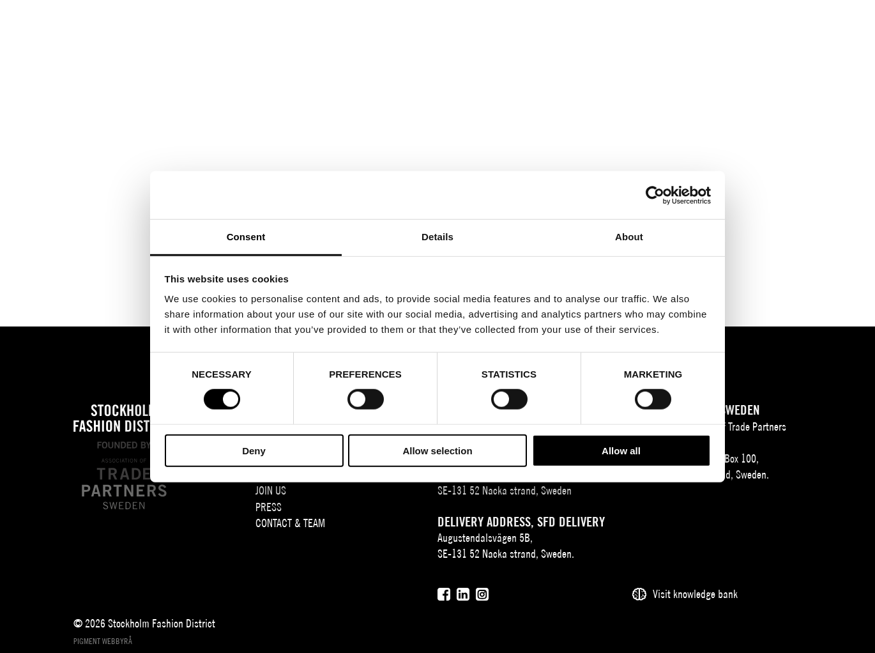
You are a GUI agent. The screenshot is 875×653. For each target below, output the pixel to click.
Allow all (621, 450)
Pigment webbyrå (102, 641)
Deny (254, 450)
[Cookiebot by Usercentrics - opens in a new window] (655, 194)
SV (725, 29)
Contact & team (290, 523)
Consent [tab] (246, 236)
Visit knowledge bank (695, 594)
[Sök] (774, 28)
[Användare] (806, 28)
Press (268, 507)
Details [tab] (437, 236)
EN (744, 29)
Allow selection (437, 450)
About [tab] (629, 236)
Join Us (270, 490)
